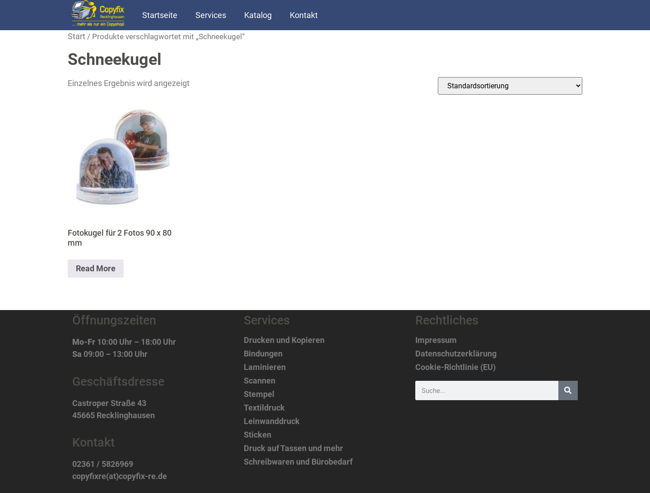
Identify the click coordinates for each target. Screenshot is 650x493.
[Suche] (568, 390)
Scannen (259, 380)
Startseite (159, 15)
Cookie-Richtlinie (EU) (455, 367)
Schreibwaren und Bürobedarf (298, 461)
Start (76, 36)
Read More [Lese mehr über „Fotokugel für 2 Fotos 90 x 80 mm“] (96, 268)
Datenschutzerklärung (456, 353)
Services (210, 15)
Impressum (436, 340)
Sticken (257, 434)
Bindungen (263, 353)
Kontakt (304, 15)
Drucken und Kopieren (284, 340)
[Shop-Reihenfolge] (510, 86)
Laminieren (265, 367)
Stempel (259, 394)
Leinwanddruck (272, 421)
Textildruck (264, 407)
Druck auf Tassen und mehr (293, 448)
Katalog (258, 15)
